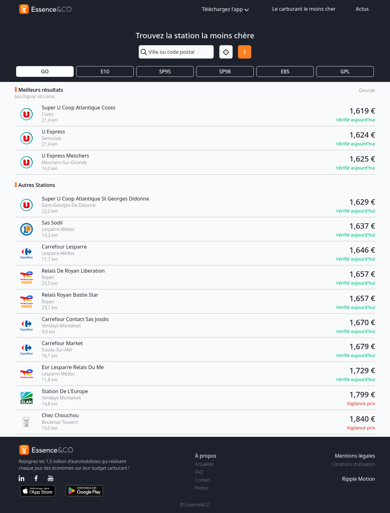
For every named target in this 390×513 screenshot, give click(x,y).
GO (45, 71)
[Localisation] (226, 52)
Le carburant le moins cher (304, 8)
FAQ (199, 472)
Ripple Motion (358, 478)
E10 (105, 71)
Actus (362, 8)
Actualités (204, 464)
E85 (285, 71)
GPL (345, 71)
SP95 (165, 71)
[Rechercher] (244, 52)
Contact (202, 480)
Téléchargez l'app (226, 10)
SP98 (225, 71)
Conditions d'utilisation (353, 464)
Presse (201, 488)
